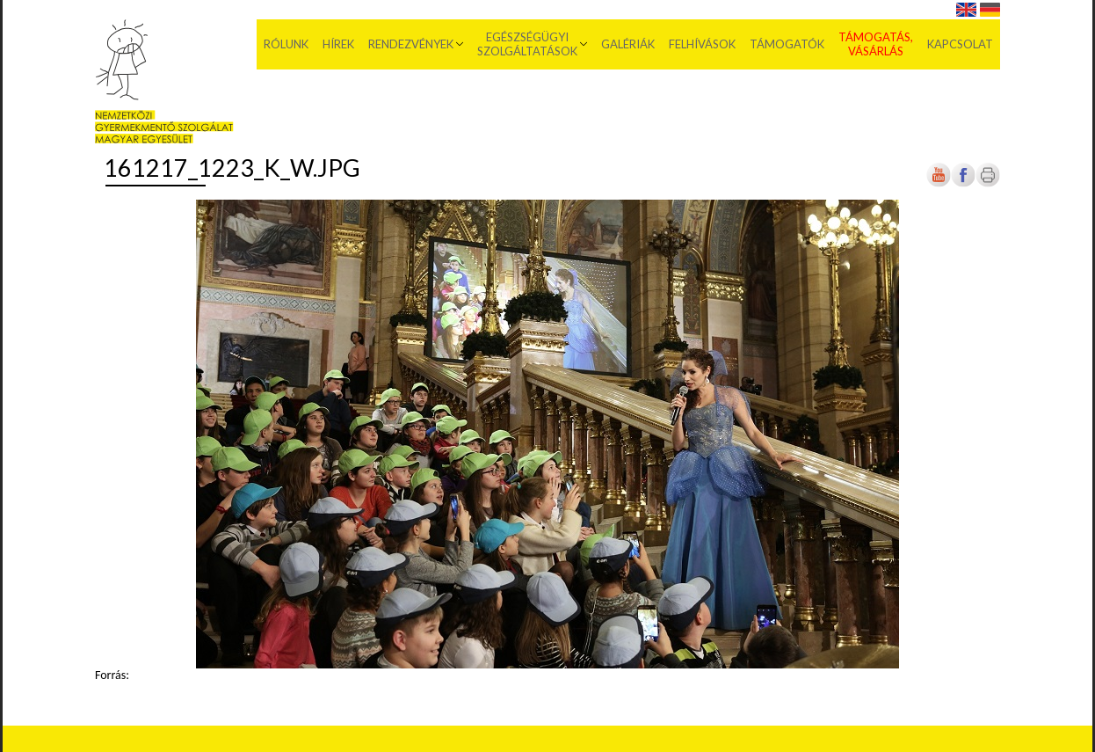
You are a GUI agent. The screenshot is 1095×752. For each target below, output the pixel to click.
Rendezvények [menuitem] (410, 44)
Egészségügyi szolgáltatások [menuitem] (527, 44)
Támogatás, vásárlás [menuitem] (875, 44)
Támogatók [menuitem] (787, 44)
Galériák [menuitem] (628, 44)
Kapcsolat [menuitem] (960, 44)
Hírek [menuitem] (338, 44)
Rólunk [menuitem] (286, 44)
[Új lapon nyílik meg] (963, 183)
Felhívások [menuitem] (702, 44)
